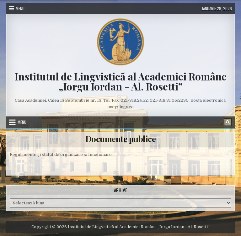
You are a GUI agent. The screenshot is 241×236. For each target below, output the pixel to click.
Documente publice (120, 138)
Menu (20, 8)
